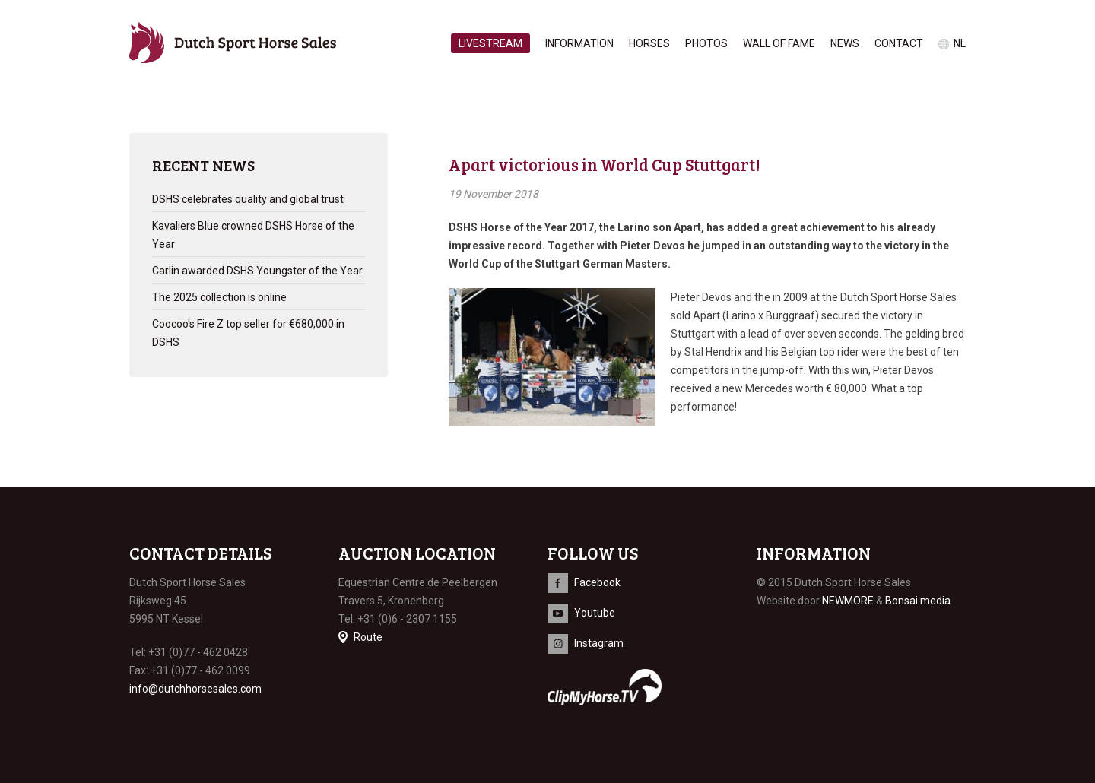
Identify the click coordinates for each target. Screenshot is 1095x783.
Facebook (597, 582)
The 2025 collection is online (219, 297)
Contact (898, 43)
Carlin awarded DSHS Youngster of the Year (257, 271)
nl (960, 43)
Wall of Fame (779, 43)
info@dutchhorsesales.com (195, 689)
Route (368, 637)
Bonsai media (918, 600)
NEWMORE (848, 600)
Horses (649, 43)
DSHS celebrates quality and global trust (248, 199)
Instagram (599, 643)
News (844, 43)
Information (579, 43)
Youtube (594, 613)
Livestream (490, 43)
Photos (706, 43)
